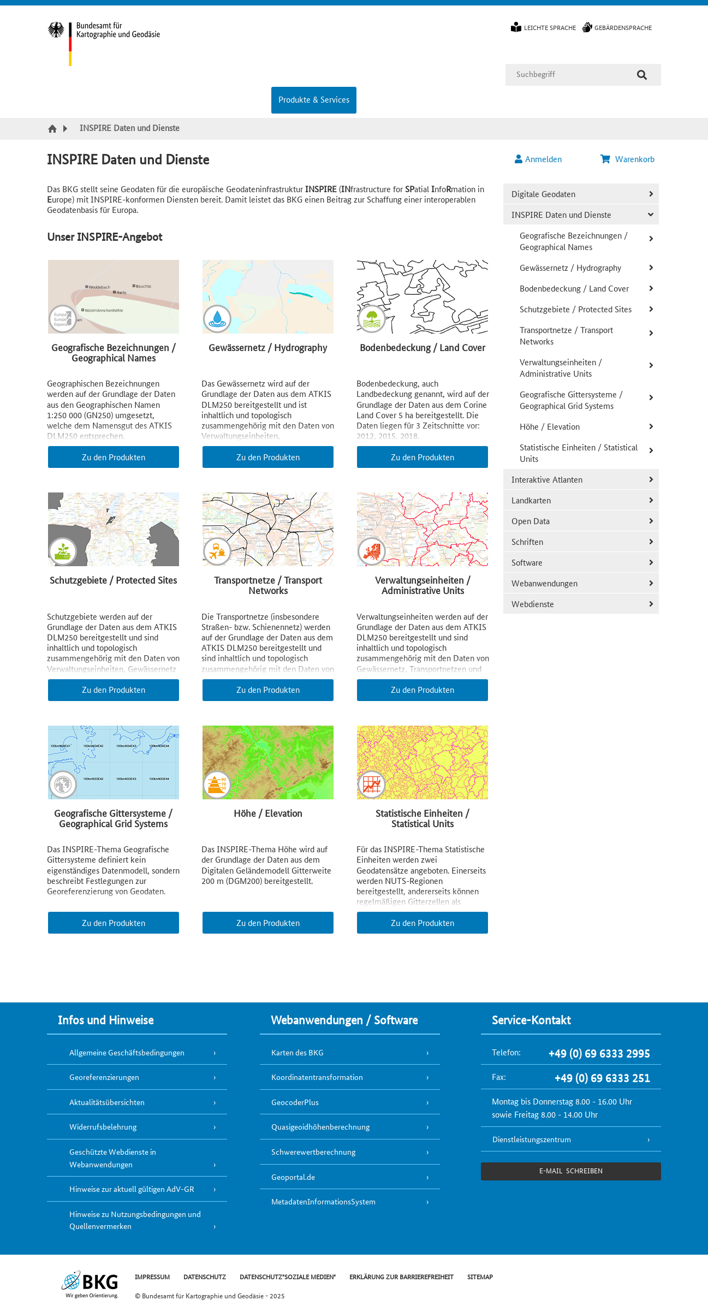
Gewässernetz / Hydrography (570, 267)
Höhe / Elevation (550, 426)
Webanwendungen (544, 583)
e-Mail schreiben (570, 1170)
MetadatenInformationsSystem (323, 1201)
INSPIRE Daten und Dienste (561, 214)
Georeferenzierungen (104, 1076)
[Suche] (642, 75)
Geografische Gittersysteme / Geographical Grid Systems (571, 399)
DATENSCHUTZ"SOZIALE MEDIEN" (288, 1276)
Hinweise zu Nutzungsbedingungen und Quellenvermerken (135, 1220)
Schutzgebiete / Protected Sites (576, 308)
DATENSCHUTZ (204, 1276)
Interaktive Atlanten (546, 479)
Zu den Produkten (113, 456)
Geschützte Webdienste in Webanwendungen (112, 1157)
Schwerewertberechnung (313, 1151)
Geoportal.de (293, 1176)
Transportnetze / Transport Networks (566, 335)
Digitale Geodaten (543, 193)
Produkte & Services (313, 99)
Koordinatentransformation (317, 1076)
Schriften (527, 541)
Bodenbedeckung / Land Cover (574, 288)
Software (527, 562)
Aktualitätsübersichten (107, 1101)
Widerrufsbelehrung (102, 1126)
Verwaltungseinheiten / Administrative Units (561, 367)
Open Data (530, 520)
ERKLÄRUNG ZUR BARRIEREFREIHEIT (401, 1276)
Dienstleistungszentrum (531, 1138)
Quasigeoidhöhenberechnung (320, 1126)
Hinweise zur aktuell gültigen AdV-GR (131, 1188)
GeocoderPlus (295, 1101)
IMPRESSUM (152, 1276)
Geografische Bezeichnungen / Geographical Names (574, 240)
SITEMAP (480, 1276)
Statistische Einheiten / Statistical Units (579, 452)
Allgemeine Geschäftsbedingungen (127, 1052)
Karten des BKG (297, 1052)
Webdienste (532, 603)
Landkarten (531, 500)
